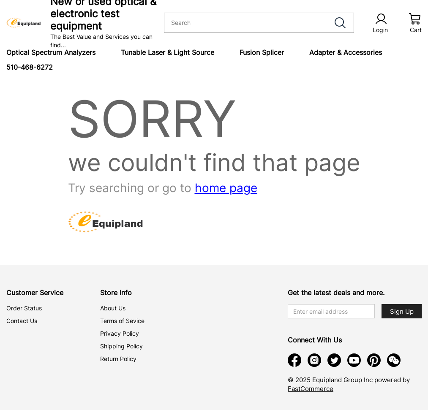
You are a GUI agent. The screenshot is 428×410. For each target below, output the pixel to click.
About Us (112, 308)
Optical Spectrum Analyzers (50, 52)
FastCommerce (310, 389)
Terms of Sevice (122, 320)
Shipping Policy (121, 346)
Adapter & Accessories (345, 52)
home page (226, 188)
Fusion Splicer (262, 52)
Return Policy (118, 358)
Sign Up (402, 311)
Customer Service (34, 292)
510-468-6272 (29, 67)
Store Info (116, 292)
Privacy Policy (119, 333)
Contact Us (21, 320)
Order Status (24, 308)
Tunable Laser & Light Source (167, 52)
